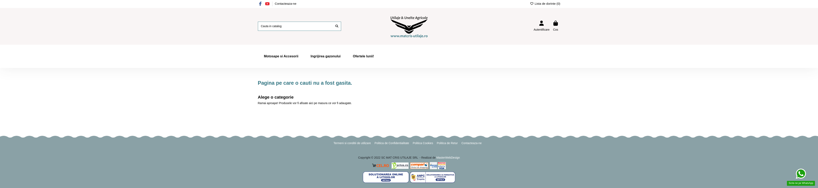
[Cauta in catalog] (337, 26)
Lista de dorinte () (545, 3)
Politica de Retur (447, 143)
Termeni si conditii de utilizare (352, 143)
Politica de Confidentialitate (392, 143)
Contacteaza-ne (285, 3)
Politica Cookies (423, 143)
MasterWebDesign (448, 157)
